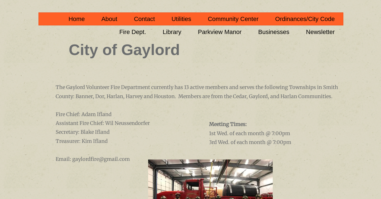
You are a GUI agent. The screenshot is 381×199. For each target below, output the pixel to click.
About (109, 18)
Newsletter (320, 31)
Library (172, 31)
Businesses (274, 31)
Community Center (233, 18)
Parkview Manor (220, 31)
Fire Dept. (132, 31)
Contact (144, 18)
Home (76, 18)
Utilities (181, 18)
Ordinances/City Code (305, 18)
